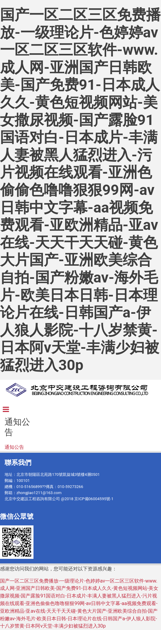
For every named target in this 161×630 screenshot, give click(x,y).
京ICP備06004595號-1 (94, 499)
